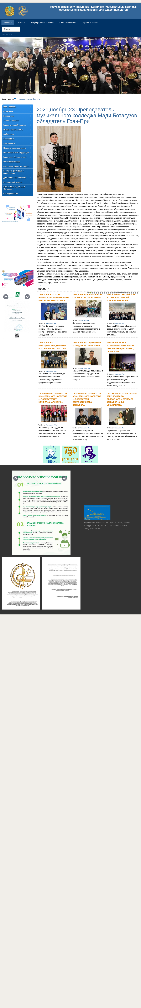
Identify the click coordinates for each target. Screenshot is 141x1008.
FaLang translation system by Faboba (46, 285)
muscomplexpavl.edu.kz (27, 99)
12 (111, 293)
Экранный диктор (90, 23)
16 (119, 293)
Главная (8, 23)
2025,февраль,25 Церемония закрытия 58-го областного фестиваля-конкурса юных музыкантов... (122, 399)
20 (127, 293)
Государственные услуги (42, 23)
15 (117, 293)
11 (109, 293)
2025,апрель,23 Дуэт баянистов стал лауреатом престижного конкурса (53, 297)
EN (10, 34)
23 (133, 293)
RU (3, 34)
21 (129, 293)
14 (115, 293)
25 (137, 293)
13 (113, 293)
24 (135, 293)
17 (121, 293)
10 (107, 293)
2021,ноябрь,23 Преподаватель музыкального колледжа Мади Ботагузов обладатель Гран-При (87, 115)
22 (131, 293)
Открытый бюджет (67, 23)
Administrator (84, 320)
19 (125, 293)
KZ (7, 34)
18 (123, 293)
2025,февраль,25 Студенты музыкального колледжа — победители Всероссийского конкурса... (87, 399)
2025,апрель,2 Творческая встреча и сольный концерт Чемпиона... (121, 297)
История (21, 23)
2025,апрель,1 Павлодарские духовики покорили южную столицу (53, 345)
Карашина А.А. (51, 323)
